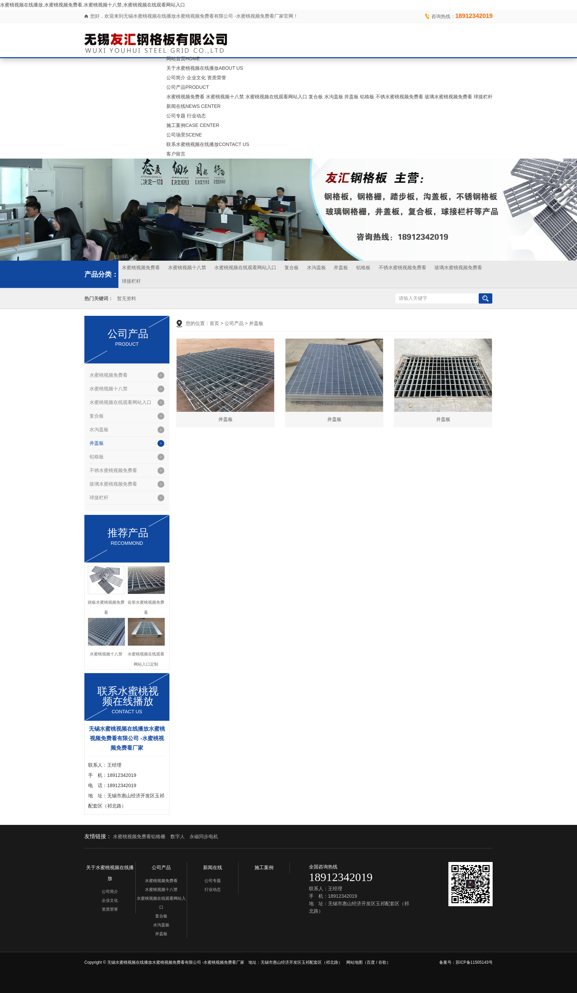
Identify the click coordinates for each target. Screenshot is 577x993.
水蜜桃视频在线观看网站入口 (276, 96)
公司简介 (175, 77)
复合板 (316, 96)
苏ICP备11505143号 (474, 962)
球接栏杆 (483, 96)
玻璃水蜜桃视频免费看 (448, 96)
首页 (214, 323)
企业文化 (196, 77)
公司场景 (184, 134)
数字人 (177, 836)
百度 (371, 962)
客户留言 (175, 154)
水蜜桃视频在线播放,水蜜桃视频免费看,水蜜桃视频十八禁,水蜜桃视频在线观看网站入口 (92, 4)
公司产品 (187, 87)
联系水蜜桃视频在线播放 (207, 144)
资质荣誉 (216, 77)
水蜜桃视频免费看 (185, 96)
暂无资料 (126, 298)
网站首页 (183, 58)
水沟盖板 (333, 96)
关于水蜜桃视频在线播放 (204, 68)
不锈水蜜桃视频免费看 (399, 96)
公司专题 (175, 115)
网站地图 (354, 962)
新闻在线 (193, 106)
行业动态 (196, 115)
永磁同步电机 (203, 836)
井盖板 (351, 96)
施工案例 (192, 125)
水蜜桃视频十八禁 (225, 96)
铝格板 (367, 96)
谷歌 (382, 962)
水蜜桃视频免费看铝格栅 (139, 836)
